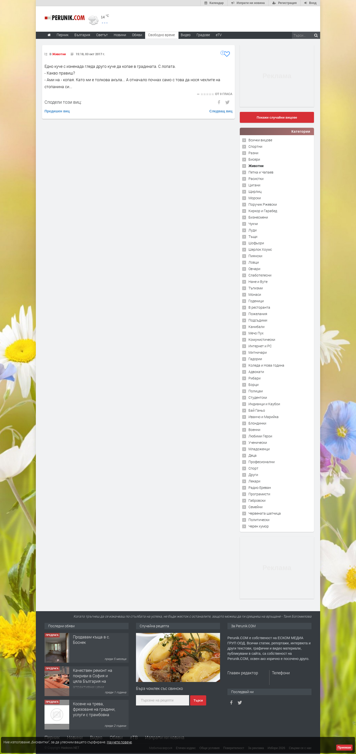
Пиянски (255, 255)
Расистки (256, 178)
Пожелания (257, 313)
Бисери (254, 159)
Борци (253, 384)
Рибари (254, 378)
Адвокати (256, 371)
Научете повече (119, 742)
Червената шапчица (264, 513)
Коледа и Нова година (266, 365)
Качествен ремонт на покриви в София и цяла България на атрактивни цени (92, 678)
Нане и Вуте (257, 281)
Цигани (254, 185)
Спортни (255, 146)
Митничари (257, 352)
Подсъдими (257, 320)
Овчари (254, 268)
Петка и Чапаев (260, 172)
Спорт (253, 468)
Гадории (255, 358)
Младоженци (259, 449)
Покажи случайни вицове (277, 117)
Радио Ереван (259, 487)
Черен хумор (258, 526)
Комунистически (261, 339)
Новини (120, 34)
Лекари (254, 481)
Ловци (253, 262)
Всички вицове (260, 140)
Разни (253, 153)
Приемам (344, 747)
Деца (252, 455)
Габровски (257, 500)
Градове (203, 34)
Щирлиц (255, 191)
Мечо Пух (256, 333)
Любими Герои (260, 436)
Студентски (257, 397)
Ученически (257, 442)
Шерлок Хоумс (260, 249)
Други (253, 474)
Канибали (256, 326)
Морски (254, 198)
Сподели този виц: (63, 102)
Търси (198, 700)
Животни (59, 54)
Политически (258, 519)
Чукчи (253, 223)
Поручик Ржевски (262, 204)
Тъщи (252, 236)
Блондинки (257, 423)
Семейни (255, 506)
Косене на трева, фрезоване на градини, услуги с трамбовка (94, 709)
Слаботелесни (259, 275)
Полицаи (255, 391)
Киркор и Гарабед (262, 210)
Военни (254, 429)
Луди (252, 230)
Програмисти (259, 494)
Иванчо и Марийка (263, 416)
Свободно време (161, 34)
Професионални (261, 461)
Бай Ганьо (256, 410)
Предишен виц (57, 111)
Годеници (256, 301)
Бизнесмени (258, 217)
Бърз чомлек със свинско (159, 688)
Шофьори (256, 243)
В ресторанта (259, 307)
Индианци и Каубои (264, 404)
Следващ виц (220, 111)
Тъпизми (255, 288)
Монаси (254, 294)
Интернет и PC (260, 346)
